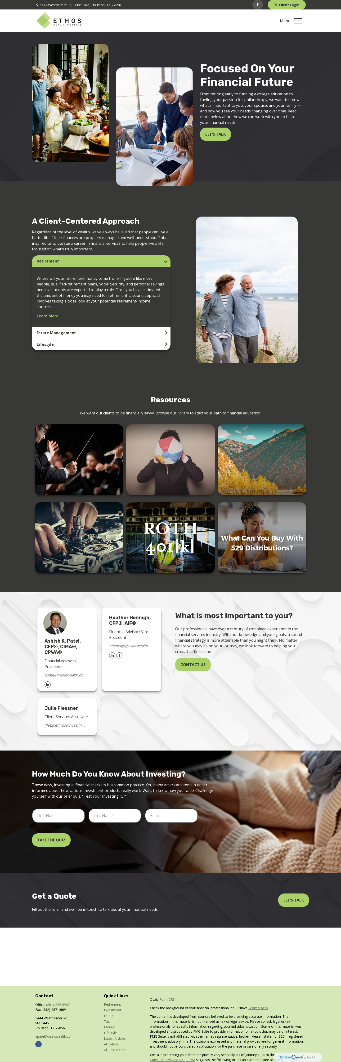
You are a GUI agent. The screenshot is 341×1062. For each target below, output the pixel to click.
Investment (112, 1010)
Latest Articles (115, 1038)
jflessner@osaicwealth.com (65, 725)
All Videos (111, 1044)
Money (109, 1027)
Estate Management (56, 332)
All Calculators (115, 1050)
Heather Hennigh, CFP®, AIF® (130, 620)
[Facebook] (257, 4)
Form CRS (167, 999)
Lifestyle (45, 344)
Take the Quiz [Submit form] (51, 840)
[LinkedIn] (48, 684)
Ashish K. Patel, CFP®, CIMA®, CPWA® (63, 646)
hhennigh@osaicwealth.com (130, 646)
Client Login (286, 5)
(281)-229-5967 (58, 1004)
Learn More (47, 316)
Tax (107, 1021)
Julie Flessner (61, 708)
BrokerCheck (258, 1008)
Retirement (48, 261)
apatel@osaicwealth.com (65, 675)
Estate (109, 1015)
